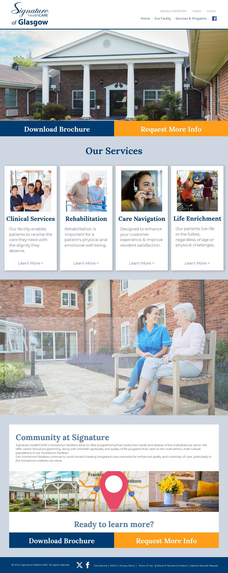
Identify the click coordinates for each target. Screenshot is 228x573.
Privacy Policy (127, 565)
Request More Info (171, 128)
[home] (30, 14)
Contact (211, 11)
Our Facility (162, 19)
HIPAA (113, 565)
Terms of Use (146, 565)
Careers (196, 11)
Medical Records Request (204, 565)
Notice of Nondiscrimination (171, 565)
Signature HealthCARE (173, 11)
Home (145, 19)
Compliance (100, 565)
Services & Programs (191, 19)
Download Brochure (57, 128)
